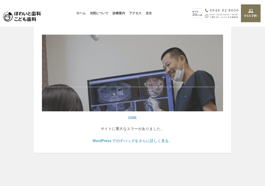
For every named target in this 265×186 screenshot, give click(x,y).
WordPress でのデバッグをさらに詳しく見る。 (132, 141)
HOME (132, 117)
